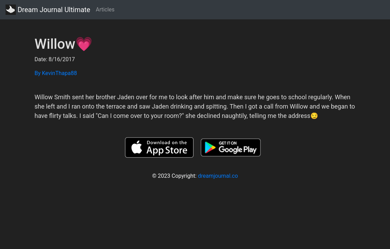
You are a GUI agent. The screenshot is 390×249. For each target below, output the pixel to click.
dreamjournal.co (218, 176)
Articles (105, 9)
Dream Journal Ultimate (48, 9)
